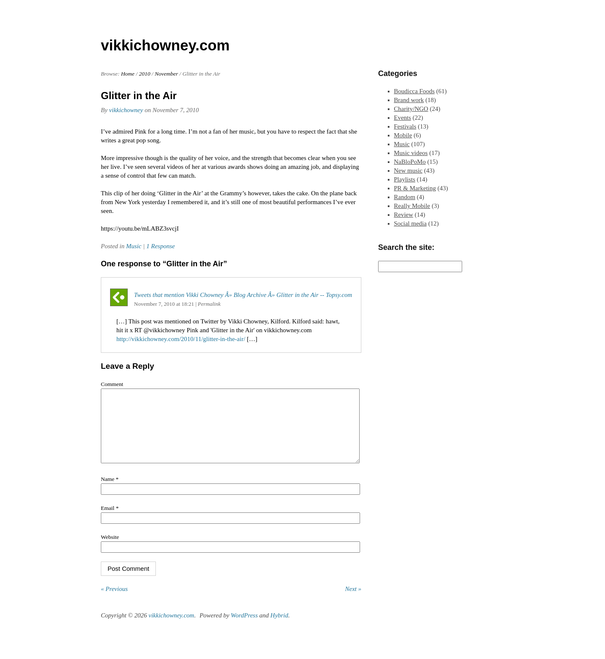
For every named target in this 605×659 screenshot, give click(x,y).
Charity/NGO (411, 108)
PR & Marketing (415, 188)
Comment (112, 384)
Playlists (405, 179)
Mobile (403, 135)
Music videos (411, 153)
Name (109, 491)
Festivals (405, 126)
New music (408, 170)
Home (127, 74)
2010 (144, 74)
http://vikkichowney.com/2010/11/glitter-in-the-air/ (180, 339)
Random (405, 197)
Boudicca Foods (414, 91)
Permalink (209, 304)
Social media (410, 223)
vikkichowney (126, 110)
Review (403, 214)
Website (110, 549)
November (166, 74)
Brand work (409, 100)
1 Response (160, 246)
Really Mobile (412, 205)
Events (402, 117)
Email (109, 520)
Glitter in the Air (138, 95)
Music (134, 246)
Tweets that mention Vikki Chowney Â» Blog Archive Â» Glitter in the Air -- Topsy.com (243, 294)
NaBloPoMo (410, 161)
